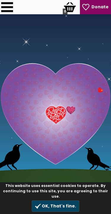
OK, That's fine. (55, 206)
